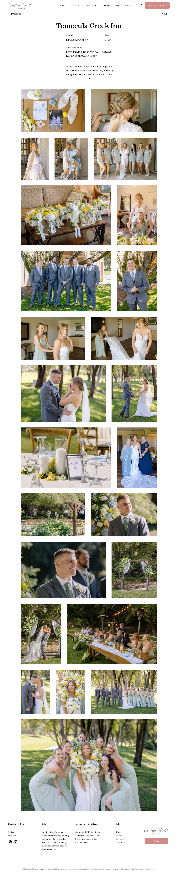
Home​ (119, 832)
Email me (12, 836)
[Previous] (21, 14)
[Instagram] (140, 5)
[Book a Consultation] (157, 5)
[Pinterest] (10, 842)
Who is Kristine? (87, 824)
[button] (75, 5)
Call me (11, 832)
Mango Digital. (55, 869)
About (46, 824)
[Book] (156, 841)
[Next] (158, 14)
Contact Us (16, 824)
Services (120, 839)
